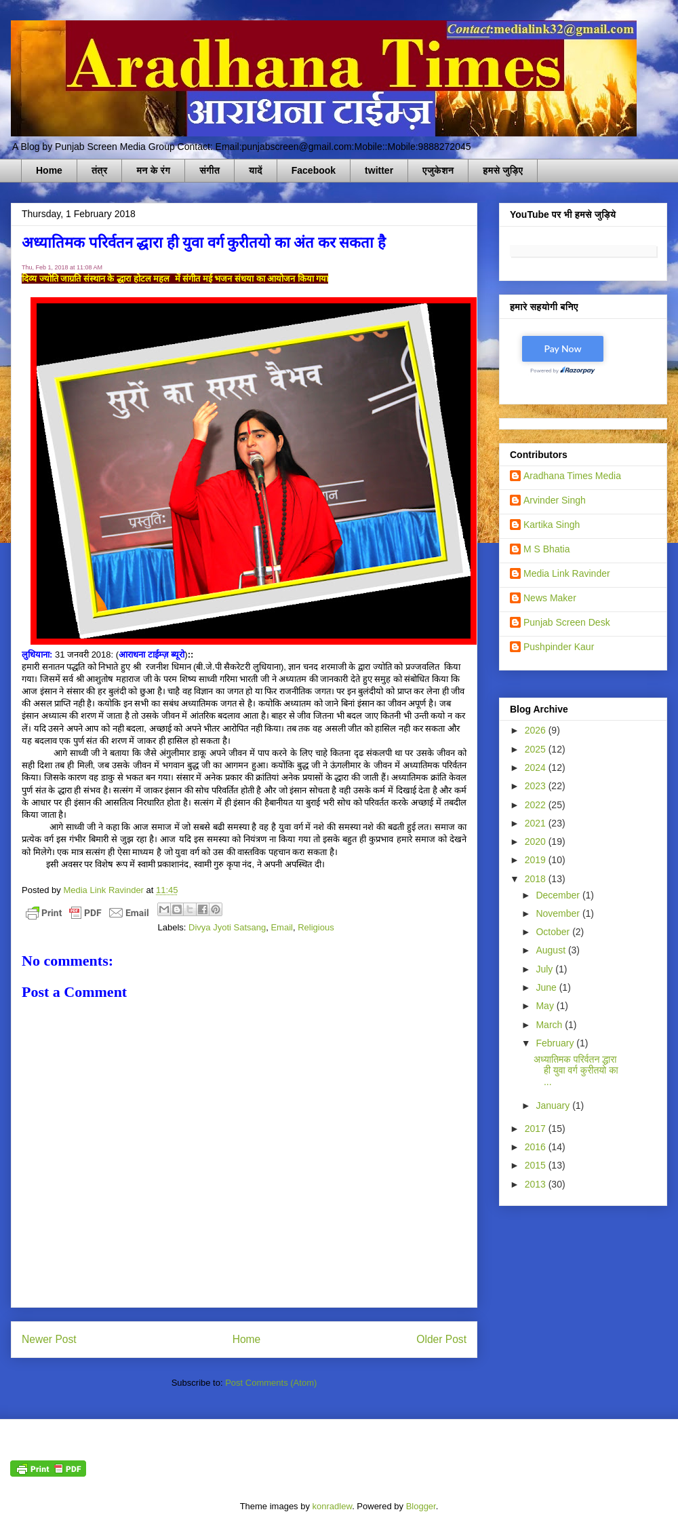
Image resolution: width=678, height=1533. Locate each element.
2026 (537, 730)
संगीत (209, 170)
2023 (537, 785)
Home (49, 170)
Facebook (314, 170)
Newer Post (49, 1339)
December (559, 895)
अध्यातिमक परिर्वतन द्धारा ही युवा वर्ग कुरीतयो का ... (576, 1071)
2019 (537, 859)
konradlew (333, 1506)
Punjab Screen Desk (566, 622)
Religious (316, 927)
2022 (537, 804)
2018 (537, 878)
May (546, 1005)
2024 (537, 767)
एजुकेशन (438, 170)
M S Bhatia (546, 549)
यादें (255, 170)
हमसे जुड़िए (503, 170)
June (547, 987)
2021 (537, 823)
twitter (379, 170)
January (554, 1105)
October (554, 931)
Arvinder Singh (554, 500)
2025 (537, 749)
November (559, 913)
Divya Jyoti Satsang (227, 927)
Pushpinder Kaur (558, 646)
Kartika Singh (551, 524)
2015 (537, 1165)
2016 (537, 1146)
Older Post (441, 1339)
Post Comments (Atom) (271, 1383)
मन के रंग (153, 170)
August (551, 950)
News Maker (549, 597)
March (550, 1024)
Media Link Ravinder (566, 573)
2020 (537, 841)
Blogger (421, 1506)
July (545, 969)
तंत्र (100, 170)
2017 (537, 1128)
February (556, 1043)
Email (282, 927)
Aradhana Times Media (572, 475)
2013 (537, 1184)
